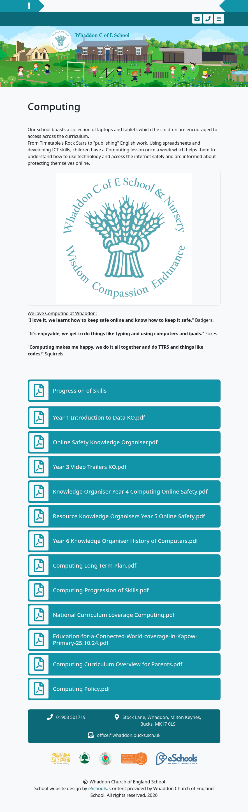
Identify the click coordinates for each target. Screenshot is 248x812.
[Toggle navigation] (218, 19)
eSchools (97, 788)
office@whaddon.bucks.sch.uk (129, 735)
